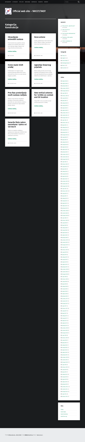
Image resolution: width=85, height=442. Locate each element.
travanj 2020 (64, 230)
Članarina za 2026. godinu (67, 37)
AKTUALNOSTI (8, 1)
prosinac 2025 (65, 88)
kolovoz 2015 (65, 367)
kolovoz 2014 (65, 396)
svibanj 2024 (64, 127)
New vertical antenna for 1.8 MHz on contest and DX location (43, 95)
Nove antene (39, 37)
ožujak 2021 (64, 203)
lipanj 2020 (64, 225)
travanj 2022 (64, 173)
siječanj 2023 (64, 151)
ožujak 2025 (64, 107)
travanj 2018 (64, 288)
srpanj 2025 (64, 98)
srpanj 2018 (64, 281)
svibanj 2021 (64, 198)
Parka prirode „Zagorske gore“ (68, 25)
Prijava (62, 409)
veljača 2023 (64, 149)
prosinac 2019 (65, 239)
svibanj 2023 (64, 142)
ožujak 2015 (64, 379)
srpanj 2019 (64, 252)
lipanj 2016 (64, 342)
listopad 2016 (65, 332)
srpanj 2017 (64, 310)
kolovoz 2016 (65, 337)
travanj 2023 (64, 144)
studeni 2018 (65, 271)
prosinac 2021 (65, 181)
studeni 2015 (64, 359)
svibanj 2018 (64, 286)
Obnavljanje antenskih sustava (15, 38)
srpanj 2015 (64, 369)
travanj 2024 (64, 129)
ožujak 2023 (64, 147)
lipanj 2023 (64, 139)
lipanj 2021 (64, 195)
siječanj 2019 (64, 266)
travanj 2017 (64, 318)
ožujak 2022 (64, 176)
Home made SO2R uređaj (15, 66)
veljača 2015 (64, 381)
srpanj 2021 (64, 193)
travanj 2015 (64, 376)
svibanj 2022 (64, 171)
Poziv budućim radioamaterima (68, 33)
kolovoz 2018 (65, 279)
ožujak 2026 (64, 81)
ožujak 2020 (64, 232)
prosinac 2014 (65, 386)
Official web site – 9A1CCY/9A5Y (29, 11)
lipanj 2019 (64, 254)
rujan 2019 (64, 247)
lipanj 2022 (64, 169)
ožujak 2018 (64, 291)
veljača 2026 (64, 83)
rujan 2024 (64, 120)
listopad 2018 (65, 274)
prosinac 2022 (65, 154)
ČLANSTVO (40, 1)
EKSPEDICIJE (34, 1)
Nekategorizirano (65, 63)
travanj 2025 (64, 105)
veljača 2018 (64, 293)
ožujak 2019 (64, 261)
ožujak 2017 (64, 320)
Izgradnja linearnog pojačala (42, 66)
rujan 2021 (64, 188)
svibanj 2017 (64, 315)
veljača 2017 (64, 323)
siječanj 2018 (64, 296)
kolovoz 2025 (65, 95)
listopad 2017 (65, 303)
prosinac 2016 (65, 328)
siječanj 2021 (64, 208)
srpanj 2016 (64, 340)
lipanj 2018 (64, 284)
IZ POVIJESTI (15, 1)
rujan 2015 (64, 364)
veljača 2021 (64, 205)
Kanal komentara (64, 414)
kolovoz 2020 (65, 220)
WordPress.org (64, 416)
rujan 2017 (64, 306)
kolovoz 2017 (65, 308)
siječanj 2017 (64, 325)
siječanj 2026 (64, 85)
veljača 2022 (64, 178)
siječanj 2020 (64, 237)
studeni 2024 (65, 115)
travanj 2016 (64, 347)
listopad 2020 (65, 215)
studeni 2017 (65, 301)
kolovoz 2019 (65, 249)
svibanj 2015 (64, 374)
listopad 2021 (65, 186)
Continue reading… (12, 51)
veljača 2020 (64, 235)
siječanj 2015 (64, 384)
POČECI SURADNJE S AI (67, 41)
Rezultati (64, 67)
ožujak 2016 (64, 350)
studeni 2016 (65, 330)
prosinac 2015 (65, 357)
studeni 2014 (65, 389)
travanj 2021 (64, 200)
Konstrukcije (64, 60)
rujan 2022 (64, 161)
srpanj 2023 (64, 137)
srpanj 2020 (64, 222)
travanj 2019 (64, 259)
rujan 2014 (64, 394)
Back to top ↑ (40, 435)
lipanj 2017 (64, 313)
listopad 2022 (65, 159)
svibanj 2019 (64, 257)
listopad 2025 (65, 90)
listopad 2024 (65, 117)
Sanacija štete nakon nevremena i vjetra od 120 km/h (17, 124)
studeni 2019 (65, 242)
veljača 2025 (64, 110)
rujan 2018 (64, 276)
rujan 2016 (64, 335)
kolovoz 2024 (65, 122)
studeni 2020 (65, 213)
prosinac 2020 (65, 210)
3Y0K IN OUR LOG (66, 29)
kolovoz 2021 (65, 191)
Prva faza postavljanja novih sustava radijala (17, 94)
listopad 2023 (65, 134)
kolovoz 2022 (65, 164)
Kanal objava (63, 411)
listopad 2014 (65, 391)
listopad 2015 (65, 362)
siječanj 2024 (64, 132)
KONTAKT (46, 1)
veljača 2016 (64, 352)
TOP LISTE (21, 1)
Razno (63, 65)
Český (63, 55)
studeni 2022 (64, 156)
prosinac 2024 (65, 112)
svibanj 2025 (64, 103)
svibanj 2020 (64, 227)
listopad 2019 (65, 244)
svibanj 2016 (64, 345)
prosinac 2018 (65, 269)
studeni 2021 (64, 183)
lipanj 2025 (64, 100)
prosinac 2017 (65, 298)
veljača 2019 (64, 264)
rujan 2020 (64, 217)
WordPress (30, 435)
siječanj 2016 (64, 354)
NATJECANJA (27, 1)
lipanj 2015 (64, 372)
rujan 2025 (64, 93)
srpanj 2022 (64, 166)
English (63, 58)
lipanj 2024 (64, 125)
